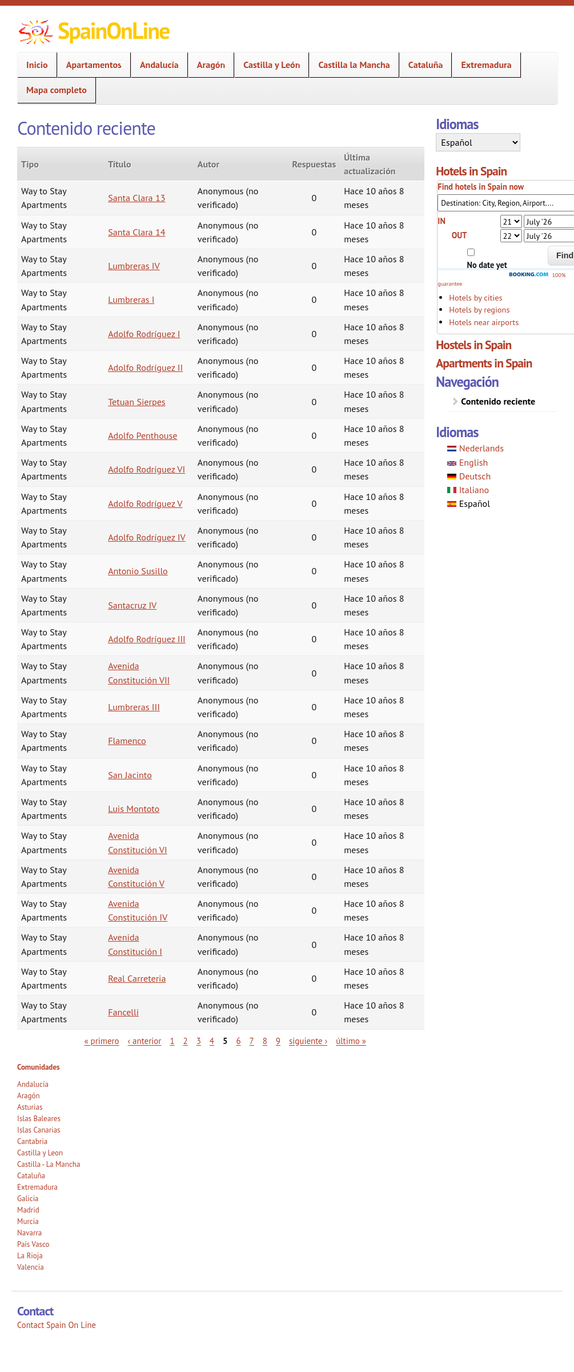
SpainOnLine (113, 30)
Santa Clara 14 (136, 232)
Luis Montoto (133, 808)
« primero (101, 1041)
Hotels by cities (475, 297)
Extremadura (482, 65)
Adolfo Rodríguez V (145, 503)
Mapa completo (56, 89)
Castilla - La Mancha (48, 1164)
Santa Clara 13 (136, 197)
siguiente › (308, 1041)
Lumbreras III (134, 707)
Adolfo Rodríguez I (144, 333)
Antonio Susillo (138, 571)
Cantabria (32, 1141)
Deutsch (469, 476)
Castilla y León (268, 65)
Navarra (29, 1233)
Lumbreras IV (134, 265)
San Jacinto (130, 775)
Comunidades (38, 1067)
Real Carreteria (137, 978)
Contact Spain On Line (56, 1324)
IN (441, 220)
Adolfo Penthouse (142, 435)
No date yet (487, 264)
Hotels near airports (484, 322)
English (467, 462)
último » (351, 1041)
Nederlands (475, 448)
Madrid (28, 1210)
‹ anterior (145, 1041)
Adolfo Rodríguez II (145, 367)
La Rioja (30, 1256)
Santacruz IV (132, 605)
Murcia (28, 1221)
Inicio (34, 65)
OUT (459, 235)
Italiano (468, 489)
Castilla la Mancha (350, 65)
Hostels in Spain (473, 345)
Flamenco (127, 740)
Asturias (29, 1107)
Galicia (27, 1198)
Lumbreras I (131, 299)
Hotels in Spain (471, 171)
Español (468, 503)
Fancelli (123, 1012)
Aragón (207, 65)
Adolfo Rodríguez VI (146, 469)
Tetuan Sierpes (137, 401)
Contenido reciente (498, 401)
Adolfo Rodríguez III (147, 639)
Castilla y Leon (40, 1153)
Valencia (30, 1267)
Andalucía (155, 65)
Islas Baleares (39, 1118)
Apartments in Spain (484, 363)
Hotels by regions (479, 309)
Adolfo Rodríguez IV (146, 537)
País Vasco (33, 1244)
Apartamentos (90, 65)
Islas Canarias (38, 1130)
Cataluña (422, 65)
